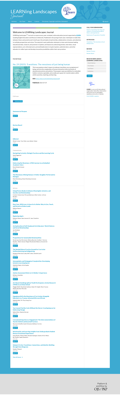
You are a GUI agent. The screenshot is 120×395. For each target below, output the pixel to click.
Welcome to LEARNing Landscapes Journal (33, 32)
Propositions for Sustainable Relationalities (27, 238)
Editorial (16, 139)
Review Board (17, 125)
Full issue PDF (17, 101)
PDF (16, 115)
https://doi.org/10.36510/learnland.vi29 (48, 78)
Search (105, 21)
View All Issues (17, 357)
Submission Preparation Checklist (96, 35)
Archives (14, 21)
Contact (36, 21)
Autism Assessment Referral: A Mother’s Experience (30, 273)
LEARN (78, 35)
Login (106, 2)
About (30, 21)
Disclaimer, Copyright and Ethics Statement (55, 21)
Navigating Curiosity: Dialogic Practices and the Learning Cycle (33, 153)
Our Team (22, 21)
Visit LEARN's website (93, 96)
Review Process (91, 51)
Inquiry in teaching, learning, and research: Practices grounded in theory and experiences (95, 31)
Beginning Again (18, 216)
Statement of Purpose (20, 111)
